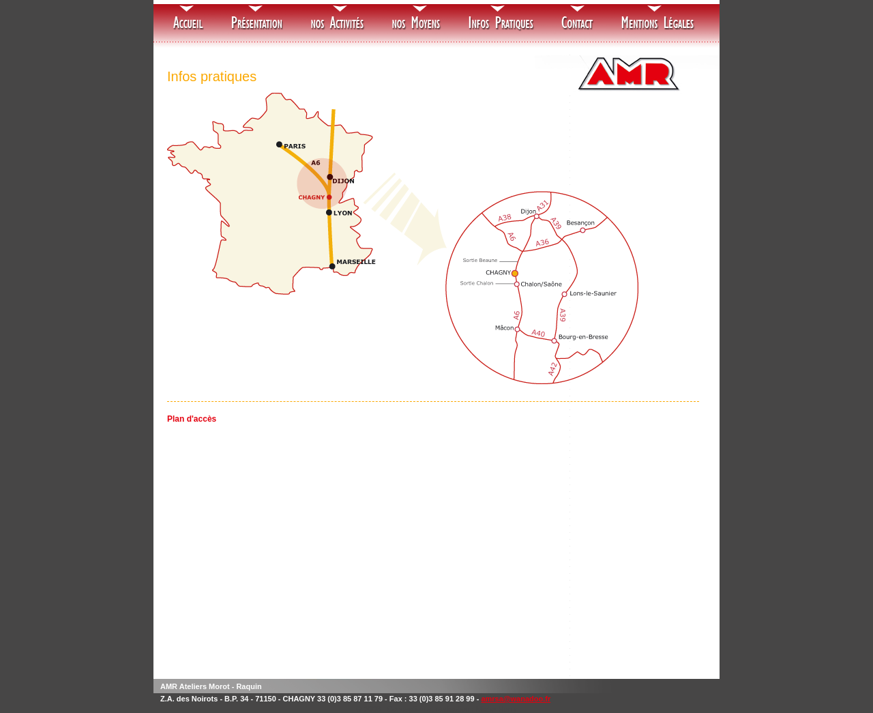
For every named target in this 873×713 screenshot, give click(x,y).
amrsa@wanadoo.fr (515, 699)
